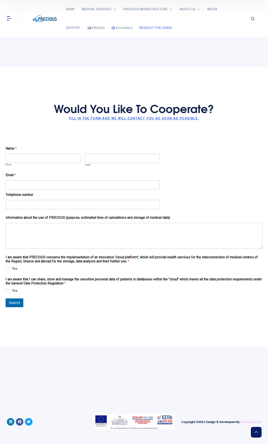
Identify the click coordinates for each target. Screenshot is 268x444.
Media (212, 9)
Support (73, 28)
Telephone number (19, 195)
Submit (14, 303)
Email (11, 175)
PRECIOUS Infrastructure (145, 9)
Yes (15, 269)
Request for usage (155, 28)
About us (188, 9)
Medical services (97, 9)
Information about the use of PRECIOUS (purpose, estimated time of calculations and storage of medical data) (88, 218)
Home (70, 9)
